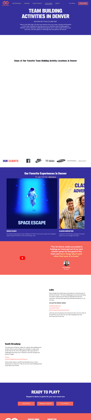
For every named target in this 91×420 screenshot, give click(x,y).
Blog (48, 403)
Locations (48, 3)
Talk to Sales (82, 3)
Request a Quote (45, 381)
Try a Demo (70, 3)
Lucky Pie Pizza (54, 286)
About (57, 3)
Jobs (29, 406)
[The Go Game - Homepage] (5, 3)
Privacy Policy (27, 416)
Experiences (16, 3)
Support (30, 403)
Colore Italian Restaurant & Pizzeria (16, 337)
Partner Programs (52, 406)
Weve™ (30, 401)
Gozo (7, 335)
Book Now (26, 381)
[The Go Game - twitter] (81, 416)
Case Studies (37, 3)
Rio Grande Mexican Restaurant (59, 288)
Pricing (27, 3)
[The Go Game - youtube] (85, 416)
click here (52, 177)
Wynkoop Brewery (55, 284)
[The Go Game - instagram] (76, 416)
